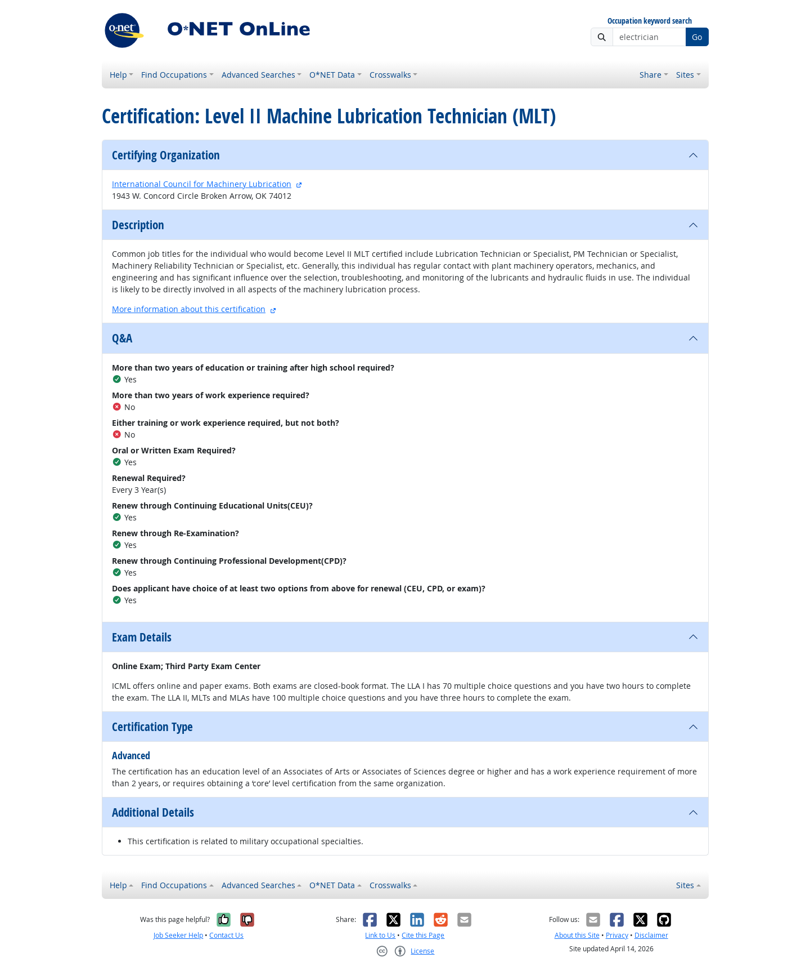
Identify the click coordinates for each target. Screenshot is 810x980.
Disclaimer (651, 935)
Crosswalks (390, 74)
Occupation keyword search (650, 21)
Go (697, 37)
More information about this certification (189, 309)
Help (118, 74)
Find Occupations (174, 74)
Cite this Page (423, 935)
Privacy (617, 935)
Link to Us (380, 935)
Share (651, 74)
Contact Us (226, 935)
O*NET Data (332, 74)
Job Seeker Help (178, 935)
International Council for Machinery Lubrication (201, 184)
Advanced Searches (258, 74)
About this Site (577, 935)
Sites (685, 74)
